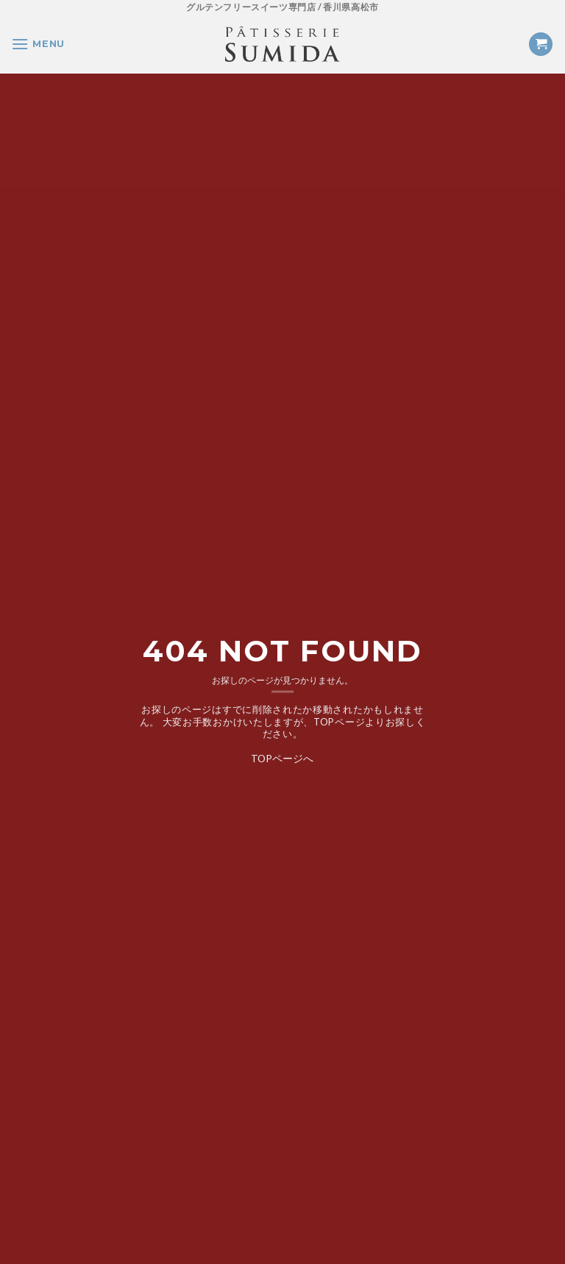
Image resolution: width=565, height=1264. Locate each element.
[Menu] (38, 44)
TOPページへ (282, 757)
